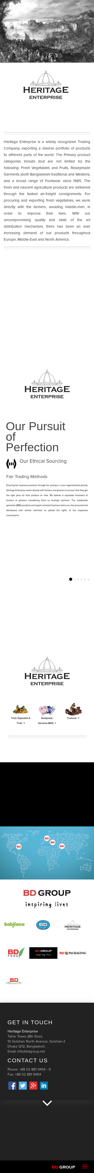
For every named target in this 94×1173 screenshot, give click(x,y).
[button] (6, 581)
